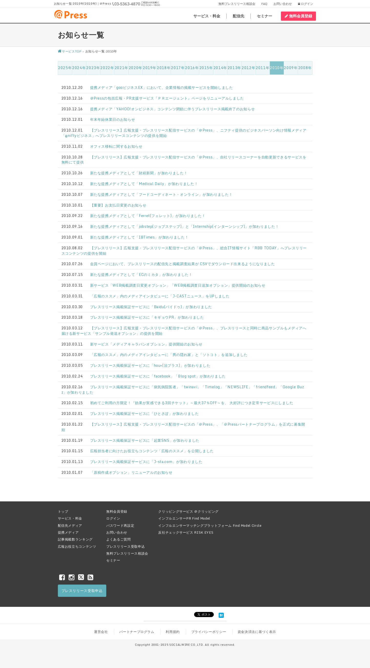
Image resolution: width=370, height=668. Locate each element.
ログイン (305, 3)
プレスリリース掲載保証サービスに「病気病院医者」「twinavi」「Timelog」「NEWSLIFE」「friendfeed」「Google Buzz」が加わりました (182, 389)
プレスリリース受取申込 (125, 546)
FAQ (264, 3)
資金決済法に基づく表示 (257, 631)
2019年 (149, 68)
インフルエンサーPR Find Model (184, 518)
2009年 (291, 68)
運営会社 (101, 631)
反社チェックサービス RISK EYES (185, 532)
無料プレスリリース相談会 (236, 3)
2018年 (164, 68)
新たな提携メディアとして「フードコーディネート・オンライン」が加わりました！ (161, 194)
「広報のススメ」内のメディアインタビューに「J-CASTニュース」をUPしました (160, 296)
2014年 (220, 68)
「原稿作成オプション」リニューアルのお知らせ (131, 472)
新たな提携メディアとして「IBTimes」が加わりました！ (139, 237)
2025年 (65, 68)
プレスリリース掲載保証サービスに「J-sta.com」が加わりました (146, 462)
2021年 (121, 68)
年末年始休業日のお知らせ (112, 119)
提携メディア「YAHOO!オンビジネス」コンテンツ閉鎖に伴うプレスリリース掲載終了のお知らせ (172, 109)
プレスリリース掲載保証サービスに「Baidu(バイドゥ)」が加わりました (151, 307)
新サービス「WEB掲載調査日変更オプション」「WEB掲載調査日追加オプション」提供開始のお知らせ (178, 285)
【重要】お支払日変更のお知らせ (118, 205)
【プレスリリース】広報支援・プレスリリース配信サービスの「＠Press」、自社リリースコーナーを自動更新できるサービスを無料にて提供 (183, 159)
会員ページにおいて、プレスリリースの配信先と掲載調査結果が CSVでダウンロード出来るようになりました (182, 264)
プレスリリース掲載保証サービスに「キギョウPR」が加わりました (147, 317)
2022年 (107, 68)
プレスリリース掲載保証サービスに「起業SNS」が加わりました (145, 440)
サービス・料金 (206, 16)
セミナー (264, 16)
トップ (63, 511)
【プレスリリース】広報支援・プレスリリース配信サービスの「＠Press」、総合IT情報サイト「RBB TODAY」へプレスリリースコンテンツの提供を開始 (184, 250)
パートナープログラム (136, 631)
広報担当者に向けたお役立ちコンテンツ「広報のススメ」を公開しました (152, 451)
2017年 (178, 68)
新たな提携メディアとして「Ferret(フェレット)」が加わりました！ (148, 216)
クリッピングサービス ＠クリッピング (188, 511)
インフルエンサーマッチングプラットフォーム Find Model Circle (209, 525)
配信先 (238, 16)
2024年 (79, 68)
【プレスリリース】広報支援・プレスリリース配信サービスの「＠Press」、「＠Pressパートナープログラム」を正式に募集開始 (183, 427)
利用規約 (173, 631)
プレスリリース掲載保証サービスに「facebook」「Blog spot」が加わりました (158, 376)
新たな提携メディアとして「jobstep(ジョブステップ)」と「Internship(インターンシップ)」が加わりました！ (184, 226)
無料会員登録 (298, 16)
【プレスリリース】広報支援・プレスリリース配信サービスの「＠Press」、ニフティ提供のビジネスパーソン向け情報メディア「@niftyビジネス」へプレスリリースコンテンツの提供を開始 (183, 132)
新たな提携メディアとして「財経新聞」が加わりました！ (139, 173)
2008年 (305, 68)
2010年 (276, 68)
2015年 (206, 68)
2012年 (248, 68)
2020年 (135, 68)
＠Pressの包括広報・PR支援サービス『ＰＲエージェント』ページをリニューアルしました (167, 98)
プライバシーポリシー (208, 631)
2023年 (93, 68)
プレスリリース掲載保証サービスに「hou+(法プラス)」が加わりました (150, 365)
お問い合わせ (282, 3)
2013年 (234, 68)
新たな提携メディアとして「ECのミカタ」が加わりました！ (141, 274)
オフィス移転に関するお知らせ (116, 146)
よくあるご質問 (118, 539)
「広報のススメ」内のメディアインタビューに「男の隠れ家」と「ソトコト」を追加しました (169, 355)
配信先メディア (70, 525)
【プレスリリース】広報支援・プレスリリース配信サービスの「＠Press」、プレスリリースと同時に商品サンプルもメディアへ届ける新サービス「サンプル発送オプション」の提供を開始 (183, 330)
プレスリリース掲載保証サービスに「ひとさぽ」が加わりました (144, 413)
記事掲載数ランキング (75, 539)
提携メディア (68, 532)
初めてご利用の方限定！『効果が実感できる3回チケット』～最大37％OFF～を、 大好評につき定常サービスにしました (191, 403)
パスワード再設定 (120, 525)
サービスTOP (70, 51)
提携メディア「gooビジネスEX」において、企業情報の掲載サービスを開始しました (161, 87)
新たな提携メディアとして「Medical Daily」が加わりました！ (144, 184)
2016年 (192, 68)
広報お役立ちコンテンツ (77, 546)
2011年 (262, 68)
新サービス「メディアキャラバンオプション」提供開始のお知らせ (146, 344)
